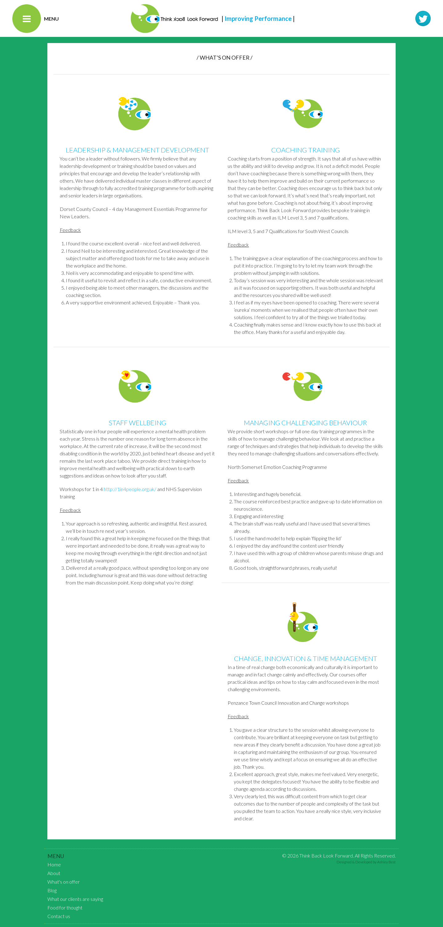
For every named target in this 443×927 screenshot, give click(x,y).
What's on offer (63, 882)
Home (54, 864)
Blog (52, 890)
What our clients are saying (75, 899)
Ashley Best (386, 862)
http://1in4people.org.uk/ (130, 489)
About (53, 873)
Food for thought (64, 907)
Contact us (58, 916)
